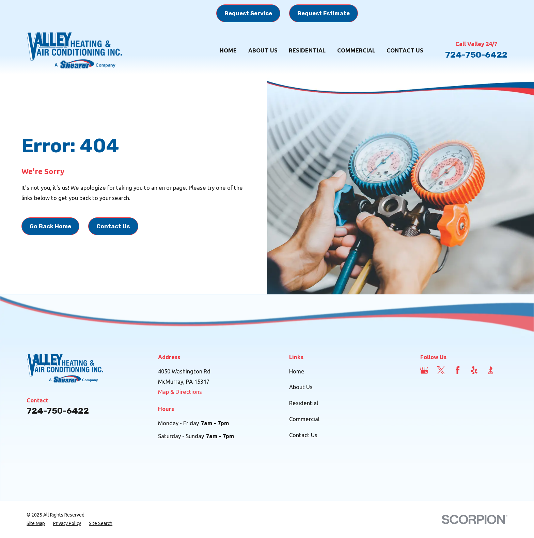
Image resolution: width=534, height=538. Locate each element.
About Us (301, 387)
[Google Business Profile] (424, 370)
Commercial (304, 419)
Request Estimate (323, 13)
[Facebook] (457, 370)
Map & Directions (180, 391)
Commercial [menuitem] (356, 50)
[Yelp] (474, 370)
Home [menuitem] (228, 50)
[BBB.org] (490, 370)
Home (296, 371)
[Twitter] (441, 370)
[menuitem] (36, 523)
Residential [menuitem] (307, 50)
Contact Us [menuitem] (405, 50)
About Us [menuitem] (263, 50)
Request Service (248, 13)
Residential (303, 403)
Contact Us (113, 226)
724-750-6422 (476, 55)
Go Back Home (50, 226)
